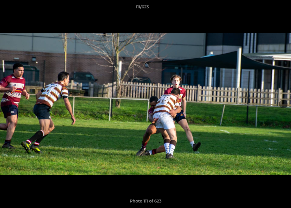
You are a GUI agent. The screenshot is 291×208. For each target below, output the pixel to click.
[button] (266, 8)
